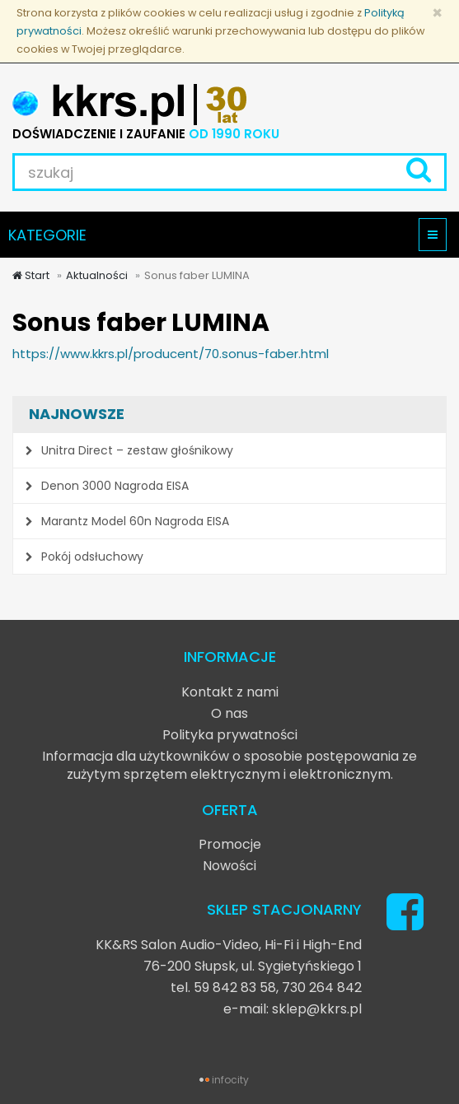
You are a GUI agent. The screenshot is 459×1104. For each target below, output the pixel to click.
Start (30, 275)
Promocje (230, 844)
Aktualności (97, 275)
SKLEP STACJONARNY (284, 909)
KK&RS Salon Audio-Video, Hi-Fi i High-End (229, 944)
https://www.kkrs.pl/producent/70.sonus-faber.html (170, 353)
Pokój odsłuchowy (84, 556)
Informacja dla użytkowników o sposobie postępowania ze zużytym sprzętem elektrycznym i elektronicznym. (229, 765)
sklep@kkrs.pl (317, 1008)
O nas (229, 713)
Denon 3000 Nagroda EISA (107, 485)
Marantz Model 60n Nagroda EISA (127, 521)
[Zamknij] (437, 12)
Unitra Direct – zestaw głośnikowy (129, 450)
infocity (230, 1080)
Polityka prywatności (229, 734)
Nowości (229, 865)
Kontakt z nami (230, 691)
